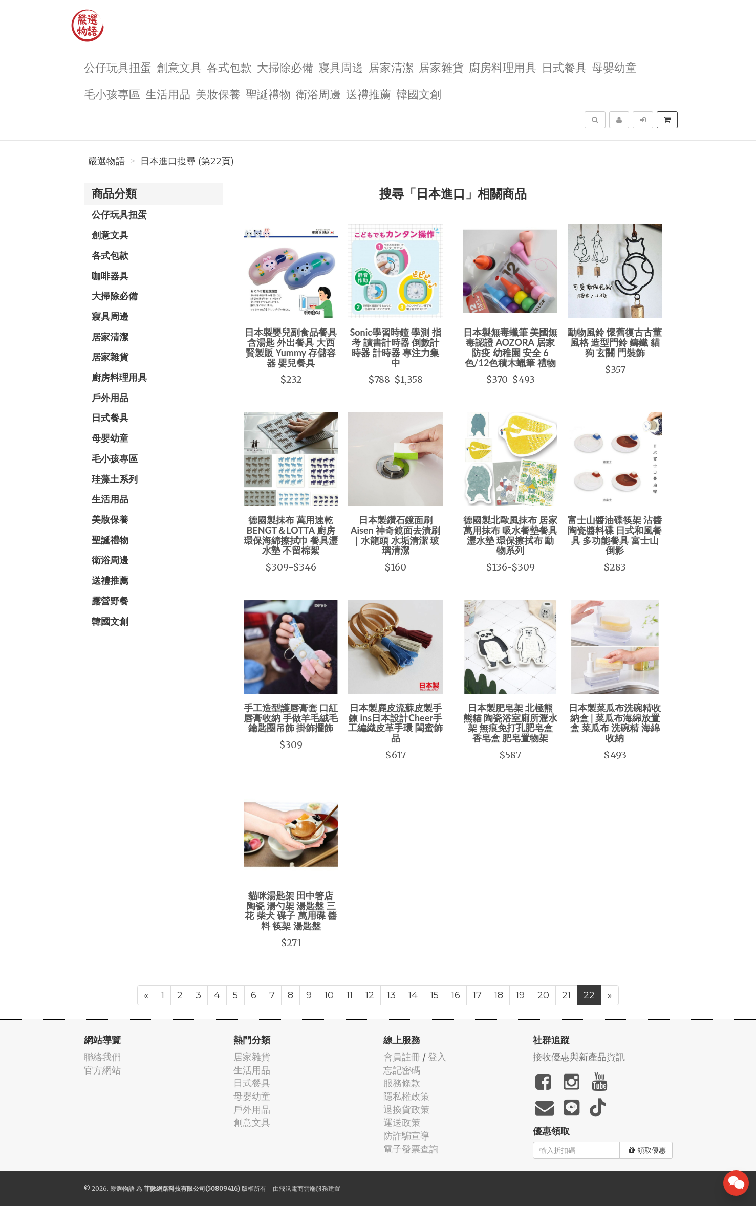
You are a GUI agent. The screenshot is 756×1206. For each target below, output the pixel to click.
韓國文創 (418, 93)
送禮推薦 (368, 93)
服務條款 (401, 1083)
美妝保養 (218, 93)
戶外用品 (110, 397)
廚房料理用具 (502, 67)
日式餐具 (564, 67)
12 (369, 995)
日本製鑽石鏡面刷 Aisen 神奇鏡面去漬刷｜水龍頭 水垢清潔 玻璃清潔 (395, 535)
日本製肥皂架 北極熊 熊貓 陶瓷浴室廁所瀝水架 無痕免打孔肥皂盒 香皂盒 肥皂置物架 (510, 722)
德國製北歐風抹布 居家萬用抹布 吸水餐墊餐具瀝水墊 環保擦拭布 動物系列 (510, 535)
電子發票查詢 (411, 1149)
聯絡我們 (102, 1057)
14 (413, 995)
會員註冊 (401, 1057)
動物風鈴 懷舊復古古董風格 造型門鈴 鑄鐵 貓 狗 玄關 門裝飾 (615, 342)
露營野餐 (110, 600)
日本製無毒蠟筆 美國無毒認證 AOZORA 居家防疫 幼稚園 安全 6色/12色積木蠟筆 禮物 (510, 347)
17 (477, 995)
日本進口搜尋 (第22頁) (187, 161)
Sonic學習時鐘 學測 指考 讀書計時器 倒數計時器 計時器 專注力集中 (395, 347)
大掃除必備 (285, 67)
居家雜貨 (441, 67)
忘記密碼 (401, 1070)
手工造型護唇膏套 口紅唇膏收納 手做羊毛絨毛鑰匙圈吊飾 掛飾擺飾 (291, 718)
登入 (437, 1057)
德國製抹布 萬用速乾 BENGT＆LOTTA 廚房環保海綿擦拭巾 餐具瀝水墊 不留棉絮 (291, 535)
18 (498, 995)
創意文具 (179, 67)
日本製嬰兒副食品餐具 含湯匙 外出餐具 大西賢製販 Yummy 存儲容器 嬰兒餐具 (291, 347)
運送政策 (401, 1122)
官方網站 (102, 1070)
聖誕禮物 (268, 93)
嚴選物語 (106, 161)
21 (566, 995)
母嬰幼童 (614, 67)
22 (589, 995)
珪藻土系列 (115, 479)
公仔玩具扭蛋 (118, 67)
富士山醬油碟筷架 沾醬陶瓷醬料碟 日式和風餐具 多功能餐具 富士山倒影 (615, 535)
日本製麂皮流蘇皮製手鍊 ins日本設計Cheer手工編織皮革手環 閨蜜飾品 (395, 722)
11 (350, 995)
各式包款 (229, 67)
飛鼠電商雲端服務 (303, 1188)
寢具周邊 (340, 67)
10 (329, 995)
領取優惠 (647, 1150)
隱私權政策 (406, 1096)
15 (434, 995)
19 (520, 995)
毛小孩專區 (112, 93)
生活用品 (167, 93)
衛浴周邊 (318, 93)
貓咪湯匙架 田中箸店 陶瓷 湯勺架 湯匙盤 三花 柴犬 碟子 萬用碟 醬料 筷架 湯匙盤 (291, 910)
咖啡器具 (110, 275)
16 (455, 995)
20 (543, 995)
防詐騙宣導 (406, 1136)
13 (391, 995)
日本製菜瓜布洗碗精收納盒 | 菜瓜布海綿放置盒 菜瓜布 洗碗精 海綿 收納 (615, 722)
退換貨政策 (406, 1109)
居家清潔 (391, 67)
